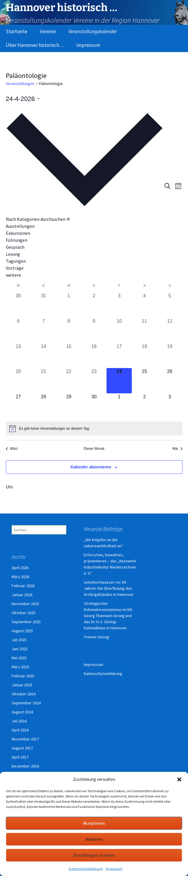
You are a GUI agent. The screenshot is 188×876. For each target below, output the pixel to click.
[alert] (94, 429)
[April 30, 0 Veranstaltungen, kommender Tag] (94, 406)
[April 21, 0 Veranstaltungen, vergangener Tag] (43, 380)
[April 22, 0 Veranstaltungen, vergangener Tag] (68, 380)
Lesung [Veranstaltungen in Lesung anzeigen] (13, 254)
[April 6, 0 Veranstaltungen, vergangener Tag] (18, 330)
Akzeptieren (94, 823)
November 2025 (25, 603)
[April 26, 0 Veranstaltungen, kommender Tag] (169, 380)
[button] (179, 779)
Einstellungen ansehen (94, 855)
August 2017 (22, 748)
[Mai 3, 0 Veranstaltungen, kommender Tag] (169, 406)
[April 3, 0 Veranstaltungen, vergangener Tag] (119, 305)
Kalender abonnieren (90, 467)
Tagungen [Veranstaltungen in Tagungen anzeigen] (16, 261)
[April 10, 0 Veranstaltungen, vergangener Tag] (119, 330)
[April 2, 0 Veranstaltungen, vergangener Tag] (94, 305)
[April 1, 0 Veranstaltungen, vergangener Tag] (68, 305)
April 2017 (20, 757)
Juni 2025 (20, 648)
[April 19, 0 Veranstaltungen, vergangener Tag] (169, 355)
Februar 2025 (23, 675)
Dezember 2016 (25, 766)
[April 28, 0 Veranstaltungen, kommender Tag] (43, 406)
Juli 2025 (19, 639)
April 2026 (20, 567)
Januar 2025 (22, 684)
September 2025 (26, 621)
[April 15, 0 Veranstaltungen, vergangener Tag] (68, 355)
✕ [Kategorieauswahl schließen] (68, 219)
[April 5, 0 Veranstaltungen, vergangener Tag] (169, 305)
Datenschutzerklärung (86, 868)
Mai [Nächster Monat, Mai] (177, 449)
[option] (84, 226)
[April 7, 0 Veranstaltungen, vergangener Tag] (43, 330)
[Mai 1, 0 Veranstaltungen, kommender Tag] (119, 406)
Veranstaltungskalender (92, 31)
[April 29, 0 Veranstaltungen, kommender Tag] (68, 406)
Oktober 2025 (24, 612)
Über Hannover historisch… (35, 45)
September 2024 (26, 703)
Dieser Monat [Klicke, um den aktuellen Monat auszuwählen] (94, 449)
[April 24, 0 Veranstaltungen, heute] (119, 380)
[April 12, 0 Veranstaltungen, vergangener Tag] (169, 330)
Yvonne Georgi (96, 636)
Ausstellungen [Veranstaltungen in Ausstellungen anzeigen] (20, 226)
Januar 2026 (22, 594)
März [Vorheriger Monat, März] (12, 449)
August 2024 (22, 712)
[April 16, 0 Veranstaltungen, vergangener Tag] (94, 355)
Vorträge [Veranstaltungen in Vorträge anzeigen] (15, 268)
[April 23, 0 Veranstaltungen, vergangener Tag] (94, 380)
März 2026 (20, 576)
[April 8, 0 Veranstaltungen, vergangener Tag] (68, 330)
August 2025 (22, 630)
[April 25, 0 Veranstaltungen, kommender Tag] (144, 380)
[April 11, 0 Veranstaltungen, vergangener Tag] (144, 330)
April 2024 (20, 730)
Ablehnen (94, 839)
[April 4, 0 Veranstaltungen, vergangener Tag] (144, 305)
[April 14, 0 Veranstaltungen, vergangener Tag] (43, 355)
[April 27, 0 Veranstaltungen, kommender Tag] (18, 406)
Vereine (48, 31)
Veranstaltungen (20, 83)
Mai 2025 (19, 657)
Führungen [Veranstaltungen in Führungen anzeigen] (16, 240)
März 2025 (20, 666)
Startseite (16, 31)
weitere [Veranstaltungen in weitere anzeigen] (13, 275)
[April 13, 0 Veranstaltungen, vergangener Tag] (18, 355)
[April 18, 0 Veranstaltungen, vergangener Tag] (144, 355)
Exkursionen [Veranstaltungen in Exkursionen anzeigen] (18, 233)
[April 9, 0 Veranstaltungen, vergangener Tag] (94, 330)
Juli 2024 (19, 721)
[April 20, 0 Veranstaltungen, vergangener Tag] (18, 380)
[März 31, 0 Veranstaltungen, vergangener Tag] (43, 305)
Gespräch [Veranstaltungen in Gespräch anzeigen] (15, 247)
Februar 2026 (23, 585)
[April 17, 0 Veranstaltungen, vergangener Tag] (119, 355)
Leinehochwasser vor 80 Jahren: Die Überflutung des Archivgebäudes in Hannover (109, 588)
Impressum (114, 868)
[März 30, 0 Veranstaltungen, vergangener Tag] (18, 305)
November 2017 (25, 739)
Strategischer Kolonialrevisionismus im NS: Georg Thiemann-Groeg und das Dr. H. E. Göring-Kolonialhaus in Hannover (108, 615)
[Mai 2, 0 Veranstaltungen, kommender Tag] (144, 406)
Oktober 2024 (24, 693)
